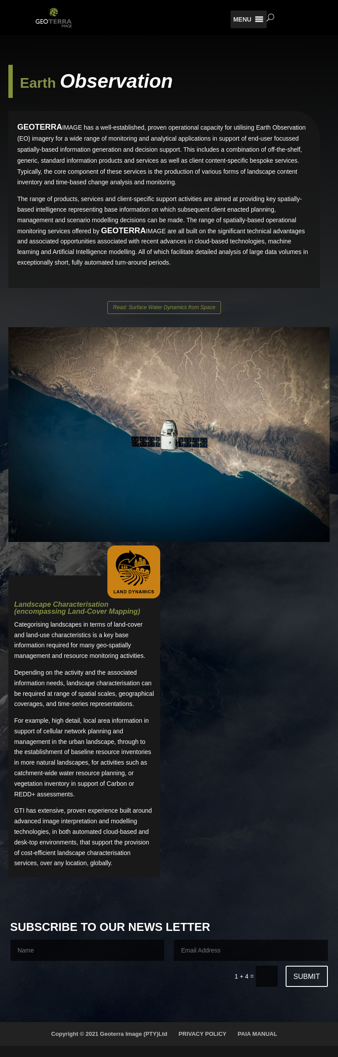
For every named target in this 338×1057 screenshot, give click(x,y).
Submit (307, 976)
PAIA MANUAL (257, 1034)
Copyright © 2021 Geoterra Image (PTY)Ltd (109, 1034)
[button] (242, 19)
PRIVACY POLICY (203, 1034)
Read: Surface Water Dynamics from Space (164, 307)
